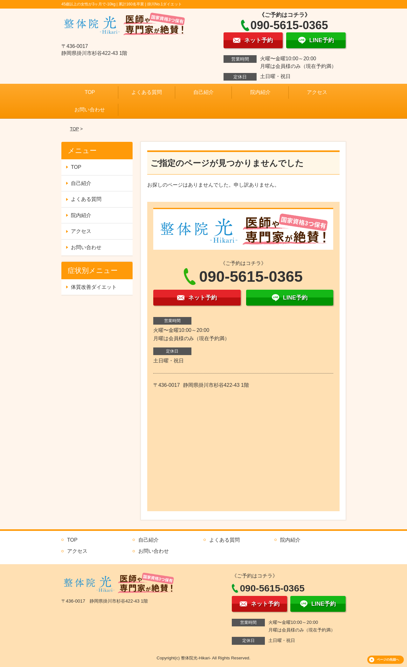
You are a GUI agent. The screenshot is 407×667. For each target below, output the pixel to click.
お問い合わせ (89, 109)
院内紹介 (260, 92)
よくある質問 (146, 92)
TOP (90, 92)
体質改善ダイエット (94, 287)
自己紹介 (203, 92)
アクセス (317, 92)
